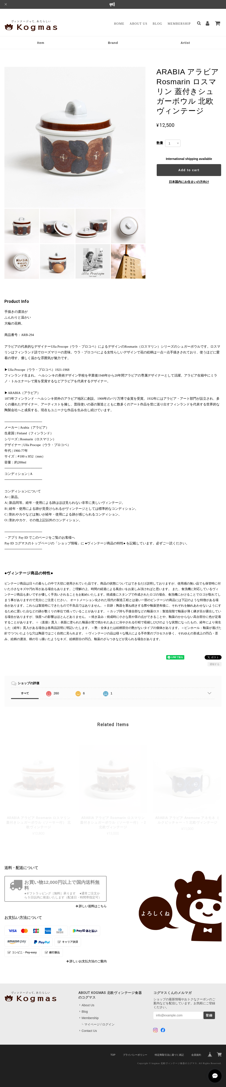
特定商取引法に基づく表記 (169, 1054)
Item (40, 43)
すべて (25, 693)
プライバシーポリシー (135, 1054)
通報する (214, 664)
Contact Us (89, 1031)
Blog (157, 23)
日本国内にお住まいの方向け (189, 182)
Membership (179, 23)
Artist (185, 43)
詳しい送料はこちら (93, 906)
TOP (112, 1054)
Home (119, 23)
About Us (138, 23)
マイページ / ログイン (99, 1024)
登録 (209, 1015)
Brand (113, 43)
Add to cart (189, 170)
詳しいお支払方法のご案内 (88, 961)
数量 (159, 143)
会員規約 (196, 1054)
